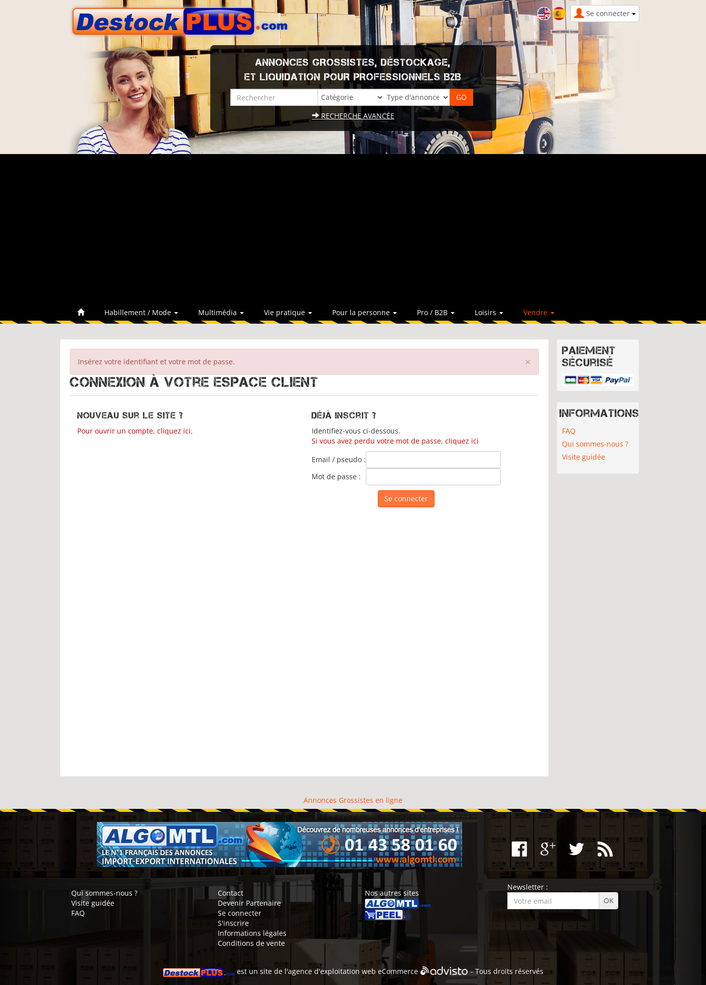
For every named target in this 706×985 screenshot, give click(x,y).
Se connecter (239, 913)
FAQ (569, 431)
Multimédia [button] (221, 312)
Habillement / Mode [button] (141, 312)
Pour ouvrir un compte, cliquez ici (134, 431)
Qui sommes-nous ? (595, 444)
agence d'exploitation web (332, 971)
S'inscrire (233, 923)
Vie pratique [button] (288, 312)
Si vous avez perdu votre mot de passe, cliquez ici (395, 441)
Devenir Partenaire (249, 903)
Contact (230, 893)
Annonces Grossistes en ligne (353, 800)
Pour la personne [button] (364, 312)
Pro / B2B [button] (436, 312)
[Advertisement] (353, 229)
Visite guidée (583, 457)
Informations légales (252, 933)
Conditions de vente (251, 943)
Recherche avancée (353, 115)
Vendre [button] (538, 312)
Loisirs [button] (489, 312)
